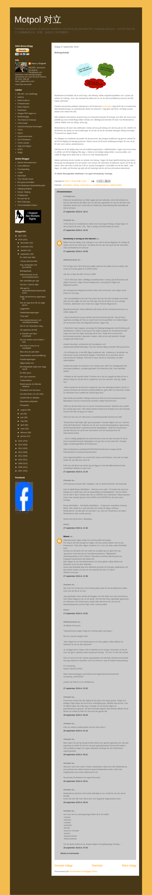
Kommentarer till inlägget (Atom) (83, 871)
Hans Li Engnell (38, 63)
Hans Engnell (20, 481)
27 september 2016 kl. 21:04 (75, 472)
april (22, 425)
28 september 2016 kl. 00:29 (75, 715)
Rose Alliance (23, 107)
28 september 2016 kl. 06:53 (75, 802)
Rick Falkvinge (24, 202)
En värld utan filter (27, 257)
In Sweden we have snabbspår (28, 334)
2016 (20, 239)
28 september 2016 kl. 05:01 (75, 754)
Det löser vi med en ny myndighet (29, 347)
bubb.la (21, 97)
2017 (20, 236)
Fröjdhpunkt (23, 195)
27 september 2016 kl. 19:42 (75, 230)
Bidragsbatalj (25, 271)
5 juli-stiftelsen (24, 166)
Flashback (22, 110)
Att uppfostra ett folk (28, 330)
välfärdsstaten (116, 185)
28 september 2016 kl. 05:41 (75, 781)
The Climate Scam (25, 179)
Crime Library (23, 143)
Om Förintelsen (24, 139)
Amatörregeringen (27, 359)
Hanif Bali (22, 176)
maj (22, 421)
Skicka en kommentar (69, 853)
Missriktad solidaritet (28, 401)
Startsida (97, 865)
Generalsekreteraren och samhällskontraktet (30, 321)
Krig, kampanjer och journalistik (28, 266)
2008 (20, 467)
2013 (20, 448)
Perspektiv (24, 405)
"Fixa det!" (24, 316)
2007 (20, 471)
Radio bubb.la (23, 100)
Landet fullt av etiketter (29, 398)
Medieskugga (23, 117)
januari (23, 436)
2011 (20, 456)
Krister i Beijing (24, 192)
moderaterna (85, 185)
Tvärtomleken (26, 380)
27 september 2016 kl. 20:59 (75, 251)
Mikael (66, 536)
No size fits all (23, 198)
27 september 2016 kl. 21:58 (75, 576)
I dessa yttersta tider (28, 261)
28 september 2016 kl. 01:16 (75, 731)
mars (22, 429)
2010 (20, 459)
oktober (23, 250)
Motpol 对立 (37, 19)
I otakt (20, 172)
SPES (20, 149)
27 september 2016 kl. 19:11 (75, 212)
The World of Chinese (27, 120)
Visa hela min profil (23, 84)
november (25, 247)
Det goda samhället (26, 182)
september (25, 254)
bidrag (76, 185)
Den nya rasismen (27, 377)
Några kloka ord (27, 363)
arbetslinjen (68, 185)
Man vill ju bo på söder (29, 352)
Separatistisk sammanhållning (33, 355)
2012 (20, 452)
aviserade (107, 106)
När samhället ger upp (29, 281)
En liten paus (25, 373)
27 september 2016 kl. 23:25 (75, 688)
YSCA (20, 130)
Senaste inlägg (63, 865)
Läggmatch (24, 309)
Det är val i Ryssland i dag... (32, 326)
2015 (20, 441)
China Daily (22, 123)
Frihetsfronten (23, 103)
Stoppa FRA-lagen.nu (27, 113)
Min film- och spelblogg (27, 94)
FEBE (20, 152)
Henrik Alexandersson (27, 162)
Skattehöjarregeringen (29, 312)
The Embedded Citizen (27, 205)
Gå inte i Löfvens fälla (29, 284)
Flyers (20, 133)
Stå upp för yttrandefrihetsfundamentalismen (32, 290)
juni (22, 417)
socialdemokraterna (100, 185)
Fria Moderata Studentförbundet (31, 185)
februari (24, 432)
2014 (20, 445)
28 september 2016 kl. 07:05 (75, 848)
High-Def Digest (24, 146)
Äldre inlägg (129, 865)
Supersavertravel (25, 136)
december (25, 243)
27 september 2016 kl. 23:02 (75, 613)
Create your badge (22, 513)
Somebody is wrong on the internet (79, 239)
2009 (20, 463)
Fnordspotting (23, 169)
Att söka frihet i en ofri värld (31, 394)
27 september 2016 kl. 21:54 (75, 528)
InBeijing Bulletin (25, 189)
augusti (23, 410)
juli (21, 414)
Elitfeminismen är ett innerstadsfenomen (29, 276)
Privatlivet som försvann (30, 390)
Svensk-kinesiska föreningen (30, 126)
